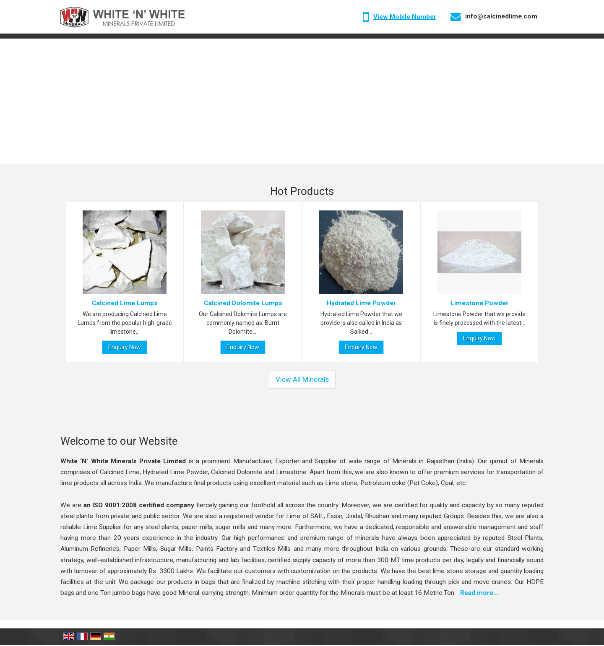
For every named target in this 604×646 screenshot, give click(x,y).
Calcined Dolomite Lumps (243, 303)
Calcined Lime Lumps (125, 303)
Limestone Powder (479, 303)
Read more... (479, 593)
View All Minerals (302, 379)
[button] (404, 17)
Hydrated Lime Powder (361, 303)
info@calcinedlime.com (501, 16)
